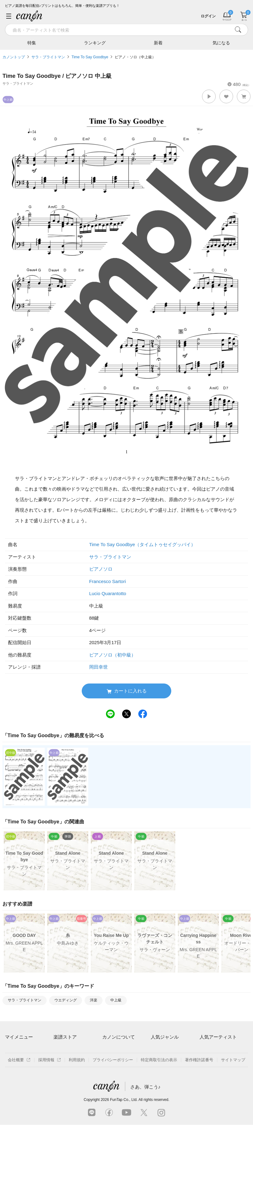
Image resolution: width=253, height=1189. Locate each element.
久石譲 (206, 1091)
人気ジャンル (165, 1037)
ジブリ (157, 1081)
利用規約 (77, 1124)
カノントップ (13, 57)
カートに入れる (127, 691)
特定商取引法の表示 (159, 1124)
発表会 (157, 1091)
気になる (221, 42)
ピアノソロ (101, 569)
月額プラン (112, 1060)
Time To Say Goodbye (89, 57)
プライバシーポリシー (113, 1124)
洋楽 (93, 1000)
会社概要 (19, 1124)
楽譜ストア (65, 1037)
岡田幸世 (98, 667)
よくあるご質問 (116, 1081)
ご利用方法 (112, 1049)
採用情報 (49, 1124)
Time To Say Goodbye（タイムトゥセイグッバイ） (142, 544)
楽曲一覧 (61, 1060)
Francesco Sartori (107, 581)
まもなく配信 (65, 1091)
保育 (155, 1070)
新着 (158, 42)
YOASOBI (209, 1081)
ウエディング (65, 1000)
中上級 (116, 1000)
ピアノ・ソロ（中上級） (135, 57)
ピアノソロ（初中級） (112, 654)
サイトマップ (233, 1124)
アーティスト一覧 (69, 1049)
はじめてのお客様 (118, 1070)
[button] (209, 96)
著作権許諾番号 (199, 1124)
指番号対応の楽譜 (69, 1102)
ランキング (95, 42)
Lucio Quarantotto (107, 593)
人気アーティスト (218, 1037)
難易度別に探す (67, 1070)
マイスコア (15, 1049)
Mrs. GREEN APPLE (218, 1060)
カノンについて (118, 1037)
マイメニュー (19, 1037)
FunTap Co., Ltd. (124, 1164)
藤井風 (206, 1049)
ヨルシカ (208, 1070)
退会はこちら (17, 1077)
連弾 (155, 1049)
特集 (31, 42)
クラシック (161, 1060)
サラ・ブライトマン (48, 57)
